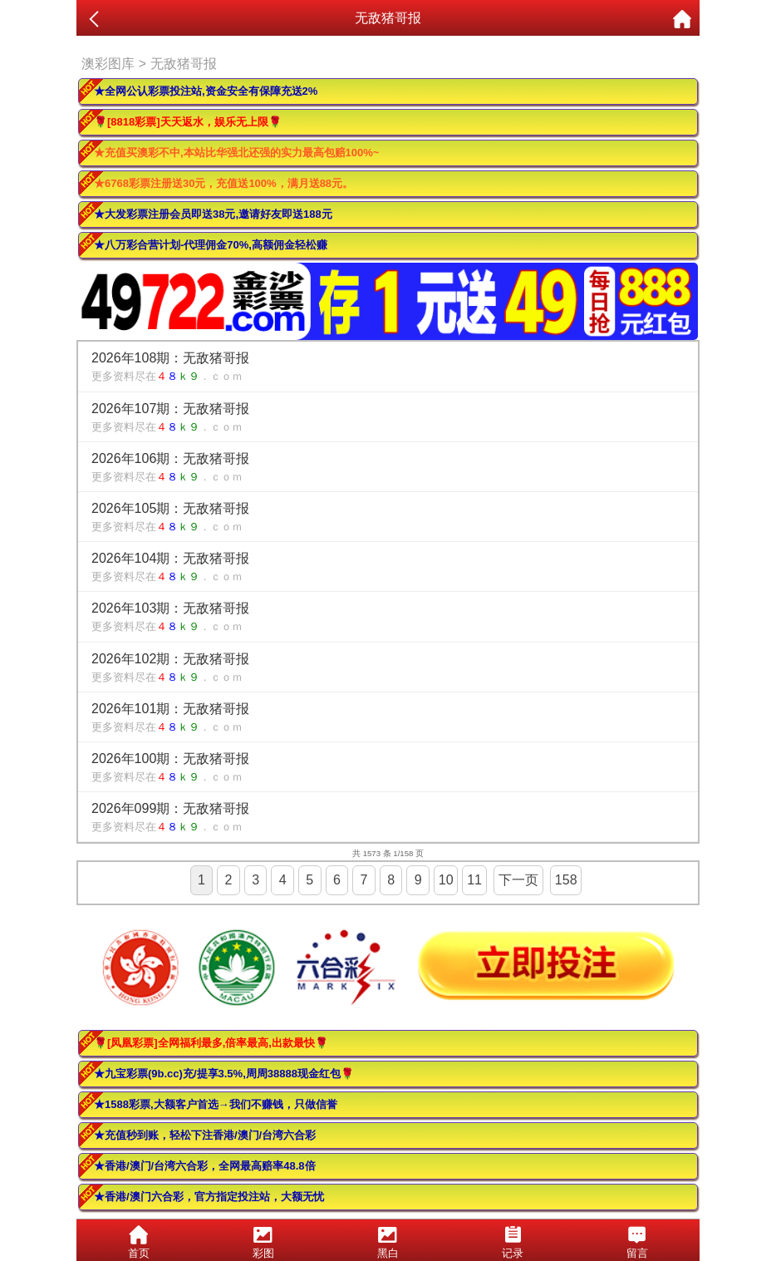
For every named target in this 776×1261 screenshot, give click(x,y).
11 (474, 880)
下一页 (518, 880)
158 (566, 880)
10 (446, 880)
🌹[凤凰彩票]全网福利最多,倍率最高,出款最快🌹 (211, 1043)
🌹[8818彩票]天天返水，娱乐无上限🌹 (188, 122)
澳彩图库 (108, 64)
